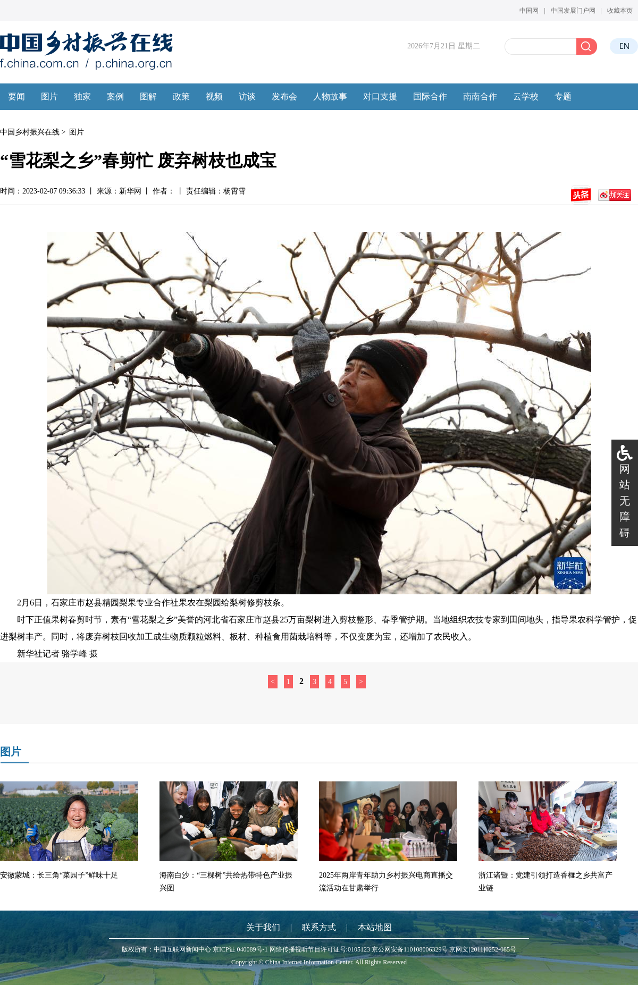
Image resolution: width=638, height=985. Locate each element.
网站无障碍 (624, 500)
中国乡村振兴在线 (30, 132)
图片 (76, 132)
